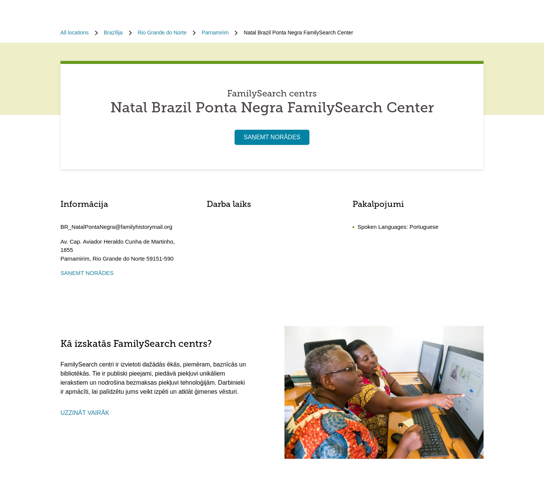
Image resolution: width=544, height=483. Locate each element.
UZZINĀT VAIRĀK (84, 413)
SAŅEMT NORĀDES (272, 137)
